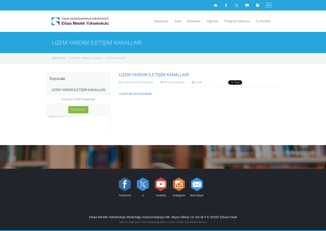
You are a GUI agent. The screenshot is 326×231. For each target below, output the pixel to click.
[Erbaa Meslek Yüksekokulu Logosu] (91, 21)
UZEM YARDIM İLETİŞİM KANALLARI (78, 90)
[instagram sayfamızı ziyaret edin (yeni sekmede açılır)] (257, 5)
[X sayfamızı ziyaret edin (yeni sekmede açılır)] (236, 5)
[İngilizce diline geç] (267, 5)
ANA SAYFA (58, 58)
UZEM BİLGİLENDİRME (135, 94)
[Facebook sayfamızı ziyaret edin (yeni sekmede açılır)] (226, 5)
